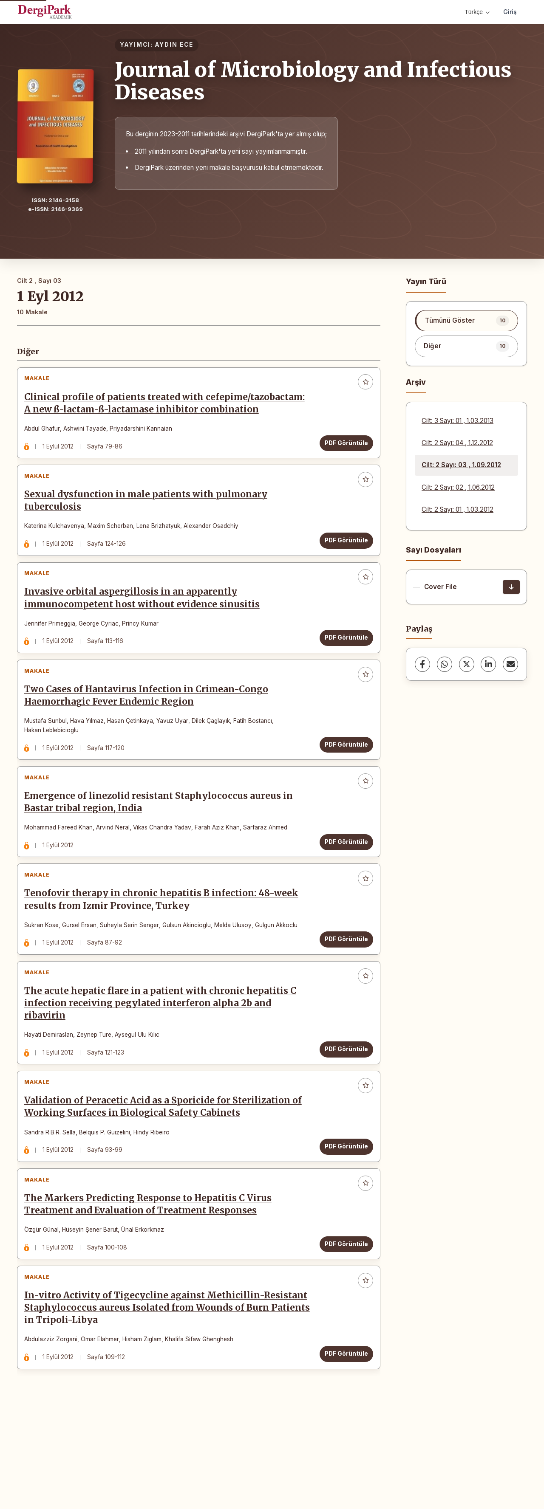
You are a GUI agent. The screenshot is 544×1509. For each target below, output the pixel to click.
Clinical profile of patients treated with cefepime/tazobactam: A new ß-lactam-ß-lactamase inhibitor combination (165, 413)
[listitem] (466, 320)
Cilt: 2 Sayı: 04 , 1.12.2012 (457, 443)
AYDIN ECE (174, 44)
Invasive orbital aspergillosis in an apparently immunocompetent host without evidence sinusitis (146, 630)
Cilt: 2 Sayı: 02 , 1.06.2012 (458, 487)
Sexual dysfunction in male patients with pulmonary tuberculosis (149, 524)
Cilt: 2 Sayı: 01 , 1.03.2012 (457, 509)
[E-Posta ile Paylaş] (510, 664)
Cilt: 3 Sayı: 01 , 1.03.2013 (457, 421)
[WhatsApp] (444, 664)
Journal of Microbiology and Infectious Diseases (313, 81)
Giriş (510, 11)
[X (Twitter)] (466, 664)
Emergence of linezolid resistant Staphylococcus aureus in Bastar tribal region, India (162, 849)
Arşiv (416, 382)
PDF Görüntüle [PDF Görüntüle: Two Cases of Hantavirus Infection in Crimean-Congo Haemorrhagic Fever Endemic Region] (342, 784)
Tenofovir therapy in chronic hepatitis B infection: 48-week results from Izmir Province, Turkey (165, 955)
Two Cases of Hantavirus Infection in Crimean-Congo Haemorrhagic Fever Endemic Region (150, 735)
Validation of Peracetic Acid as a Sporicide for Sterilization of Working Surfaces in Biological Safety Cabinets (167, 1178)
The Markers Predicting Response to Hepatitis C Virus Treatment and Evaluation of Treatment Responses (151, 1283)
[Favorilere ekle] (361, 386)
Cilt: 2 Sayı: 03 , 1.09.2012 (461, 465)
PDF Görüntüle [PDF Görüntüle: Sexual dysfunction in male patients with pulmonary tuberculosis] (342, 564)
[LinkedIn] (488, 664)
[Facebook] (422, 664)
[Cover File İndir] (511, 587)
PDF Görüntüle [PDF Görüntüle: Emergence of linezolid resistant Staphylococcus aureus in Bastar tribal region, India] (342, 889)
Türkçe (477, 11)
